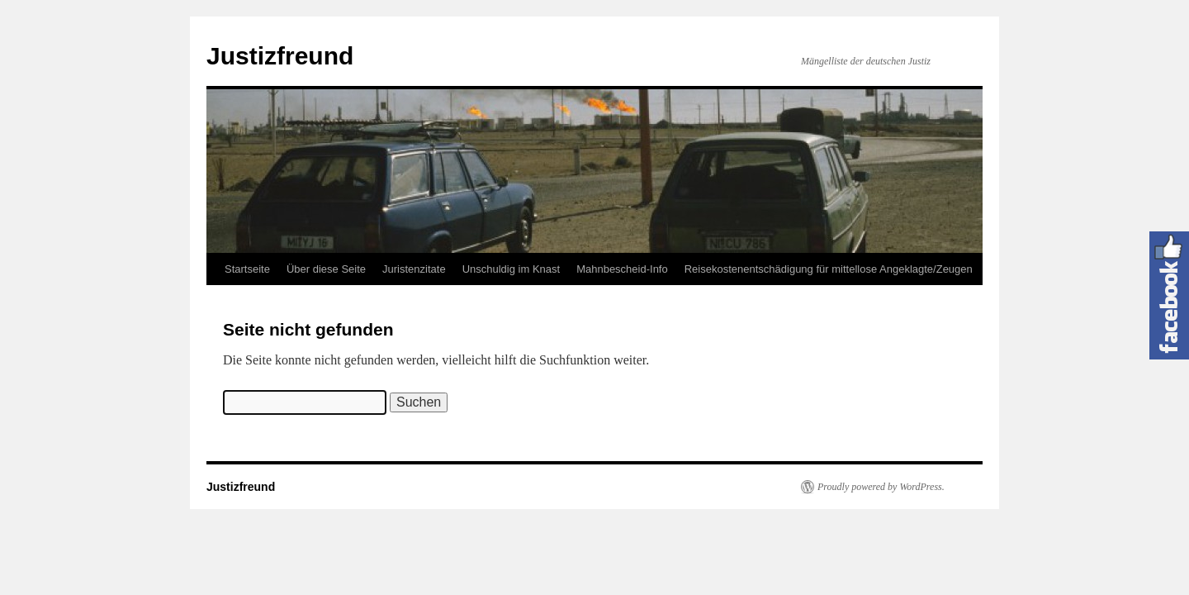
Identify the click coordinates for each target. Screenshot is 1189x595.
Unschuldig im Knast (511, 269)
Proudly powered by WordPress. (881, 487)
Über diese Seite (326, 269)
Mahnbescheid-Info (622, 269)
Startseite (247, 269)
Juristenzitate (414, 269)
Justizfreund (279, 55)
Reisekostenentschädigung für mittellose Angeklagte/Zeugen (829, 269)
